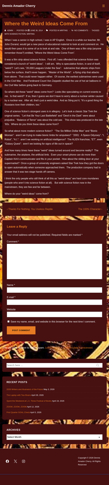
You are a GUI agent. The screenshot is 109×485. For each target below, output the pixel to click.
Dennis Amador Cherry (18, 5)
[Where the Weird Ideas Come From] (36, 30)
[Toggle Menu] (103, 6)
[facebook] (7, 461)
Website (11, 309)
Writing (64, 30)
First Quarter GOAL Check (18, 412)
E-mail (10, 297)
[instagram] (23, 461)
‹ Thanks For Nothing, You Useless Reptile (30, 209)
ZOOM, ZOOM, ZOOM (16, 407)
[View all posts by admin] (9, 30)
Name (10, 285)
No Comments (81, 30)
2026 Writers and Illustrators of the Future (25, 389)
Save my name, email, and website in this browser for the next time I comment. (53, 321)
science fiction (18, 34)
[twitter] (15, 461)
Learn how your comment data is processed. (69, 347)
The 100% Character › (90, 209)
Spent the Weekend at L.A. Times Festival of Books (29, 401)
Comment (13, 241)
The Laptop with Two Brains (19, 395)
